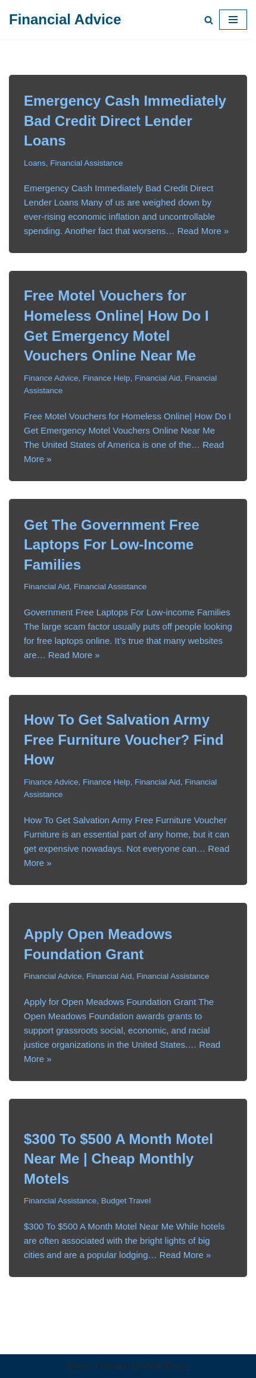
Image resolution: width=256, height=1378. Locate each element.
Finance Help (106, 378)
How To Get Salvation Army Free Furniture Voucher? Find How (124, 739)
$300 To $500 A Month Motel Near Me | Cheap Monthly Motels (118, 1159)
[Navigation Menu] (233, 20)
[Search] (208, 19)
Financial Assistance (86, 163)
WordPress (167, 1366)
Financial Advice (53, 976)
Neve (77, 1366)
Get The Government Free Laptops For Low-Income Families (111, 545)
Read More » (203, 231)
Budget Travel (126, 1200)
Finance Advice (51, 378)
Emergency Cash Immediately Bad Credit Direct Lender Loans (125, 120)
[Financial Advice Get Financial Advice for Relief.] (65, 19)
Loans (35, 163)
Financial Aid (157, 378)
